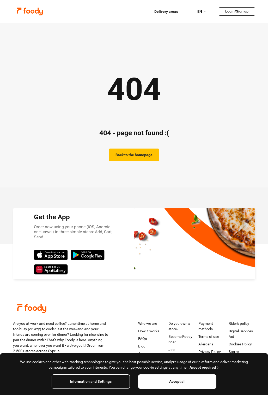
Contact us (147, 354)
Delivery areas (166, 11)
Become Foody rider (180, 339)
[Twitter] (20, 364)
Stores (234, 352)
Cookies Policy (240, 344)
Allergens (205, 344)
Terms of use (208, 336)
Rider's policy (239, 323)
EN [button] (200, 11)
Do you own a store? (179, 326)
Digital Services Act (241, 334)
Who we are (147, 323)
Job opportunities (179, 352)
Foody (30, 11)
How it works (148, 331)
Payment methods (205, 326)
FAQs (142, 339)
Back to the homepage (134, 155)
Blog (141, 346)
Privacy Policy (209, 352)
